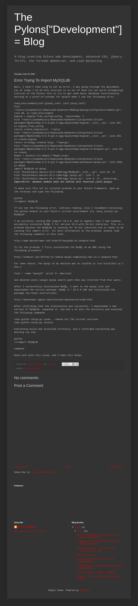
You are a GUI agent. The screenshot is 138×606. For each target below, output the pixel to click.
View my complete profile (29, 531)
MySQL (27, 368)
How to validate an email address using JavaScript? (97, 536)
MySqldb (37, 368)
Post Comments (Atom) (45, 472)
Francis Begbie (27, 527)
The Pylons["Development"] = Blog (68, 29)
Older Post (116, 467)
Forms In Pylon (86, 555)
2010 (78, 527)
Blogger (84, 590)
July (80, 531)
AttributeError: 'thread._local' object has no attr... (96, 549)
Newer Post (21, 467)
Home (69, 467)
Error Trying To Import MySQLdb (96, 572)
